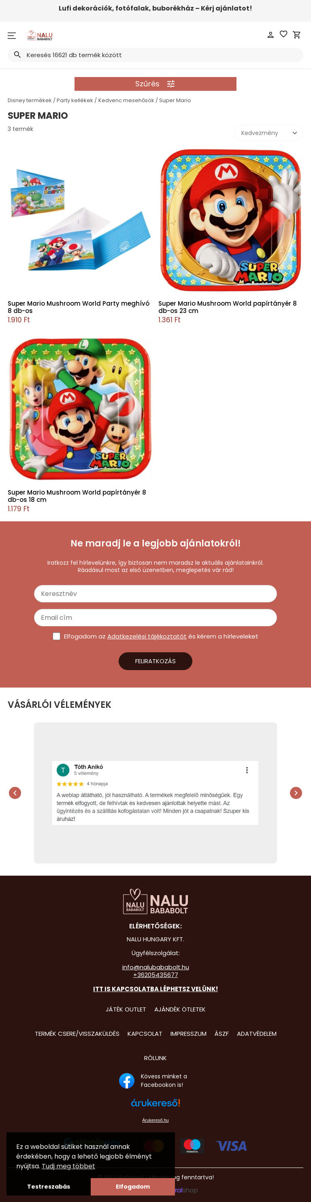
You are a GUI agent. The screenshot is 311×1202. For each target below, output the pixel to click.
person (270, 34)
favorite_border (283, 34)
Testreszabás (48, 1187)
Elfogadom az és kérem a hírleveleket (161, 636)
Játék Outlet (126, 1009)
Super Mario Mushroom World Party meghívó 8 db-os (78, 307)
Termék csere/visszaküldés (77, 1033)
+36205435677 (155, 975)
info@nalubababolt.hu (155, 967)
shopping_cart (296, 34)
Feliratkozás (155, 661)
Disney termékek (30, 100)
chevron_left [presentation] (15, 793)
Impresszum (188, 1033)
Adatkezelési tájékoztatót (147, 636)
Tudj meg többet (68, 1166)
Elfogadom (133, 1187)
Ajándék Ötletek (180, 1009)
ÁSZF (222, 1033)
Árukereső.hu (155, 1120)
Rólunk (155, 1058)
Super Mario (175, 100)
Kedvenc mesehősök (126, 100)
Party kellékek (75, 100)
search (17, 54)
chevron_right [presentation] (296, 793)
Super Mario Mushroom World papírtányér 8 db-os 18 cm (77, 496)
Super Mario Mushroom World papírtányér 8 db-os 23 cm (227, 307)
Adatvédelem (257, 1033)
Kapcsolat (145, 1033)
